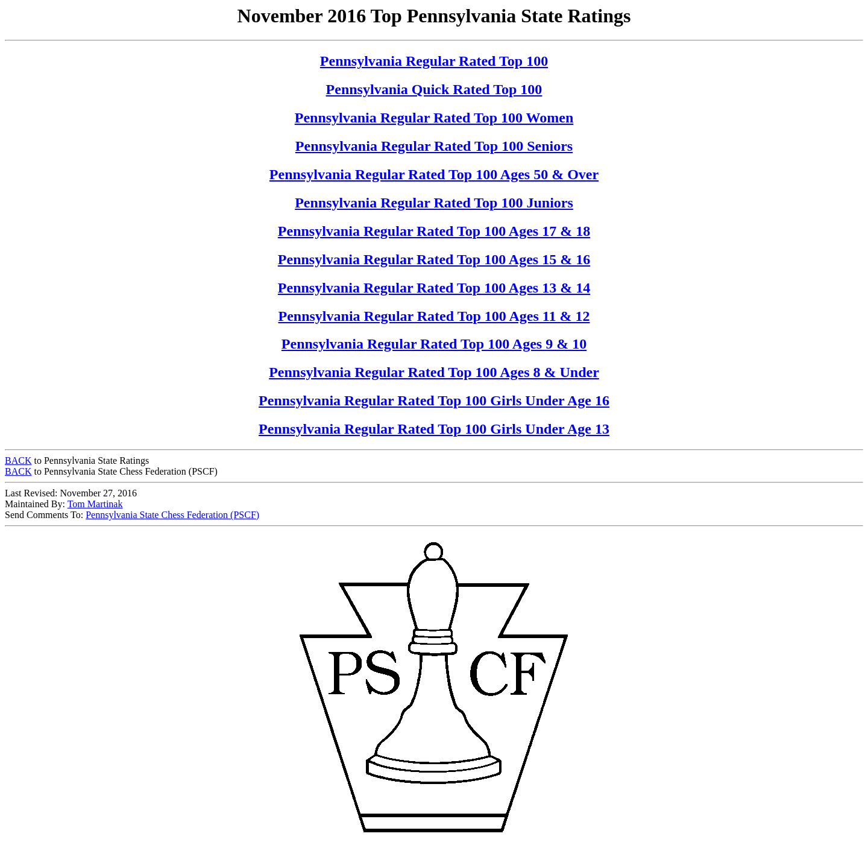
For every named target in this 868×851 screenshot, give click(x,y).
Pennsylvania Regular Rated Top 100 (434, 61)
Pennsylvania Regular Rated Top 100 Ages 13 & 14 (434, 288)
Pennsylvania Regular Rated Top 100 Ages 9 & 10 (434, 344)
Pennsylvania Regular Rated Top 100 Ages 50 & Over (434, 174)
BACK (18, 460)
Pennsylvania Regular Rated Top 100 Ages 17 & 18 (434, 231)
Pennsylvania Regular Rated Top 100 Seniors (434, 146)
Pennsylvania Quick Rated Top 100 (434, 89)
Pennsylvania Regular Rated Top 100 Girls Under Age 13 (434, 429)
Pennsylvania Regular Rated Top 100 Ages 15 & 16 (434, 259)
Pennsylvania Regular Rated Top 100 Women (434, 117)
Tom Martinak (95, 504)
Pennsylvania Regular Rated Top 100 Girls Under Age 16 (434, 400)
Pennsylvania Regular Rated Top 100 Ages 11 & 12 (434, 316)
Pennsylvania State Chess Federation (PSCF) (172, 515)
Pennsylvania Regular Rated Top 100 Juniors (434, 202)
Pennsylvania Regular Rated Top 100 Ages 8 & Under (434, 372)
